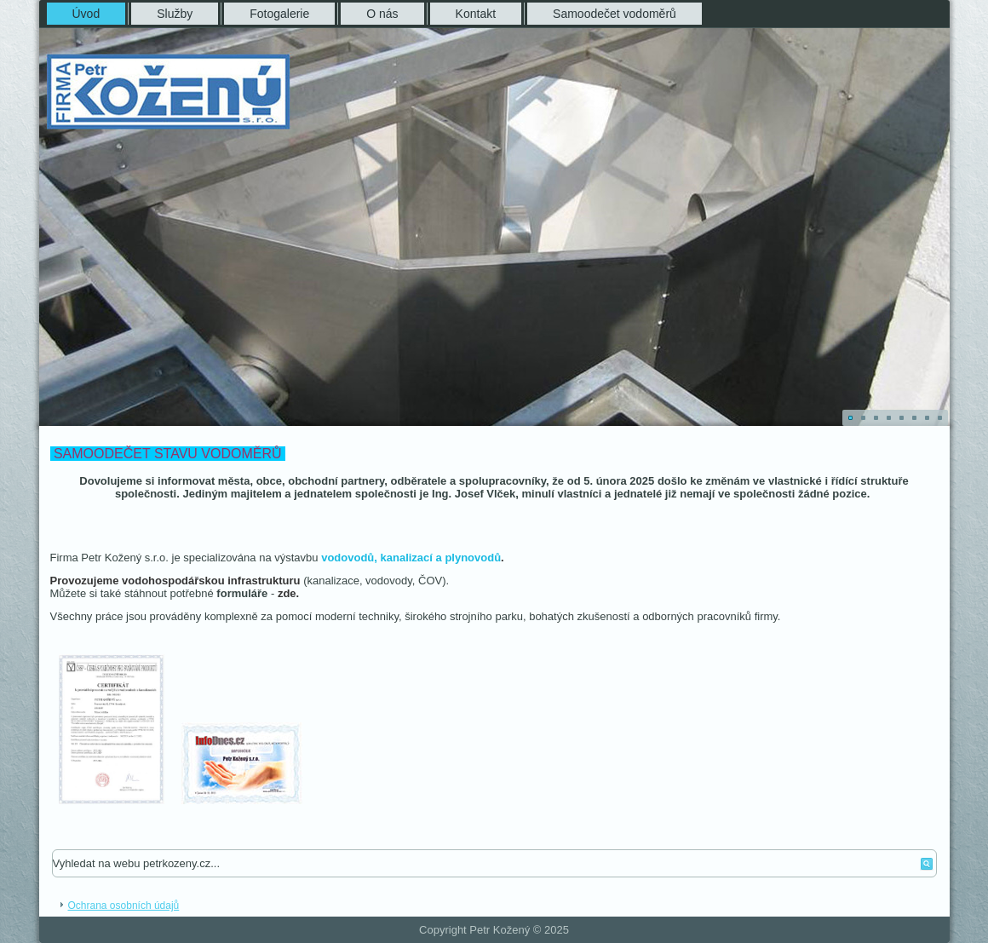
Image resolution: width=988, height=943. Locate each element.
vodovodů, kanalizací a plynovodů (411, 557)
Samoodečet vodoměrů (614, 13)
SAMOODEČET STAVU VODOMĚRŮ (167, 453)
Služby (174, 13)
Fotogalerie (279, 13)
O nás (382, 13)
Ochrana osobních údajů (124, 905)
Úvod (86, 13)
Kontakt (476, 13)
